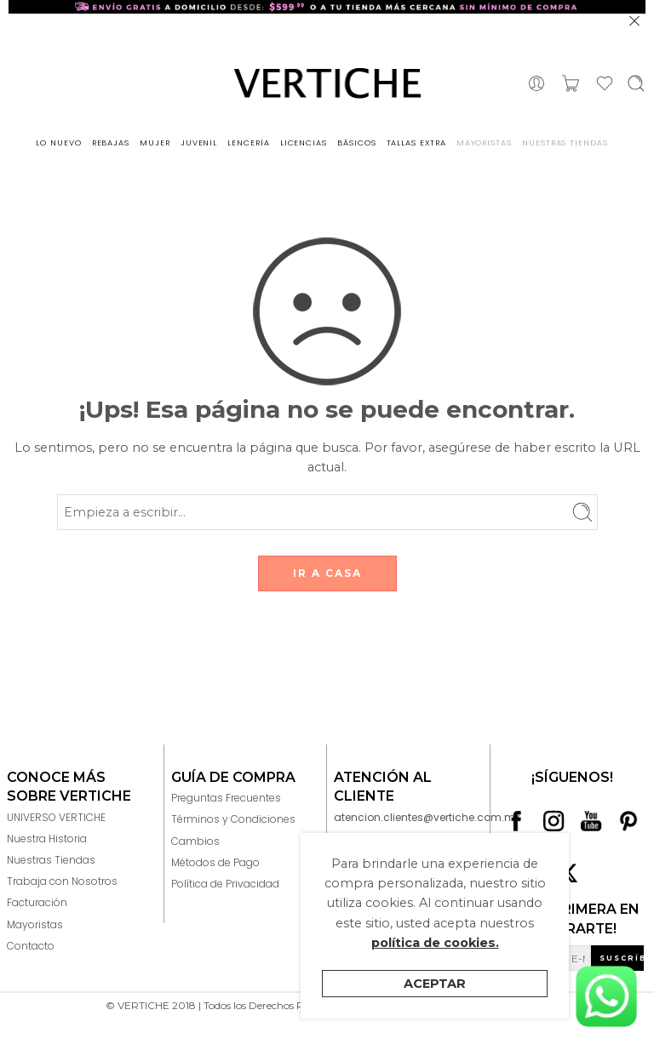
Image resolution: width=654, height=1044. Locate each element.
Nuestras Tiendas (51, 860)
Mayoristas (35, 924)
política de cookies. (435, 942)
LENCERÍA (248, 142)
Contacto (30, 945)
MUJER (155, 142)
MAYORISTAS (484, 142)
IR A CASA (327, 573)
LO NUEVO (58, 142)
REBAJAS (111, 142)
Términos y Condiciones (233, 819)
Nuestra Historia (47, 838)
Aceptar (435, 983)
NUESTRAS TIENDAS (565, 142)
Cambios (195, 841)
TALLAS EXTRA (416, 142)
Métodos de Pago (215, 862)
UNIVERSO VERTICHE (56, 817)
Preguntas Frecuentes (226, 797)
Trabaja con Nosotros (62, 881)
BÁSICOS (356, 142)
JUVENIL (199, 142)
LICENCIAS (303, 142)
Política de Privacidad (225, 883)
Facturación (37, 902)
